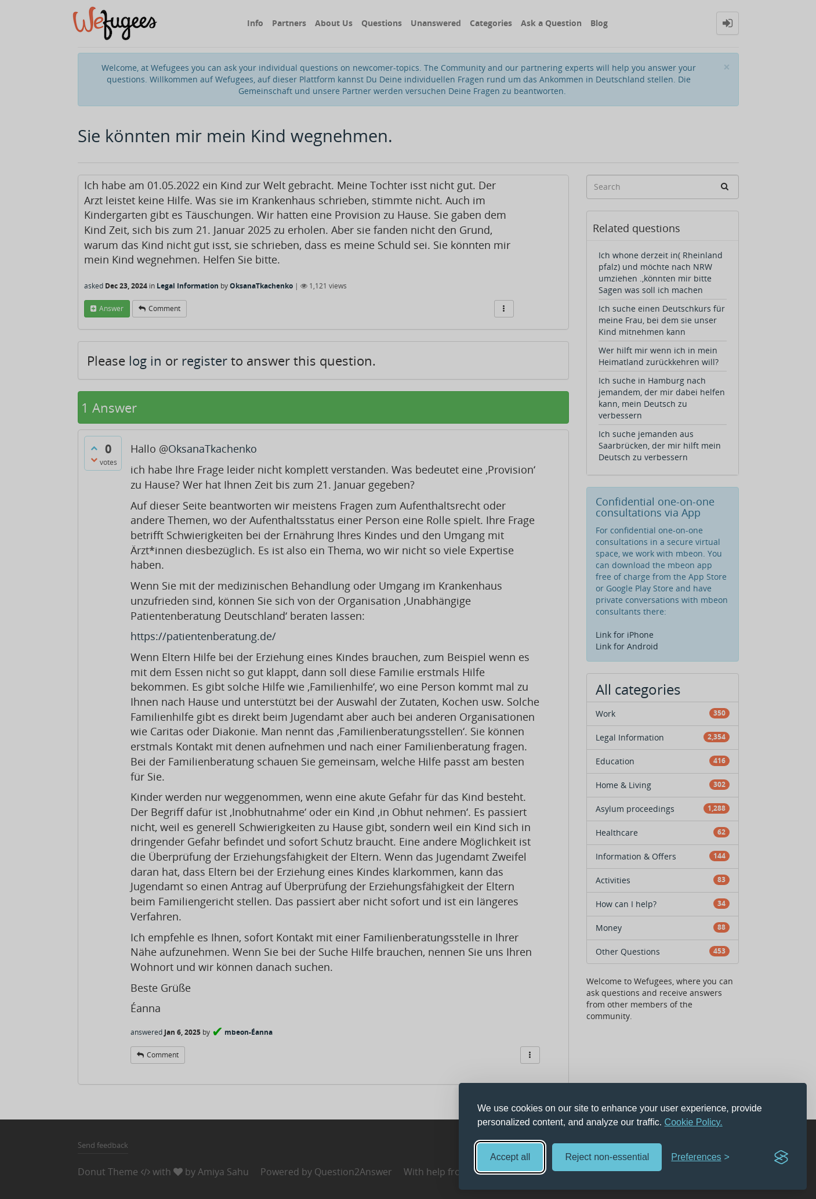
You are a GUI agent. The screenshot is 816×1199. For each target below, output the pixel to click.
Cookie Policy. (694, 1122)
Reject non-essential (607, 1157)
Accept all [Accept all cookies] (510, 1157)
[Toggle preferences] (700, 1157)
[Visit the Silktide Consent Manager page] (781, 1157)
